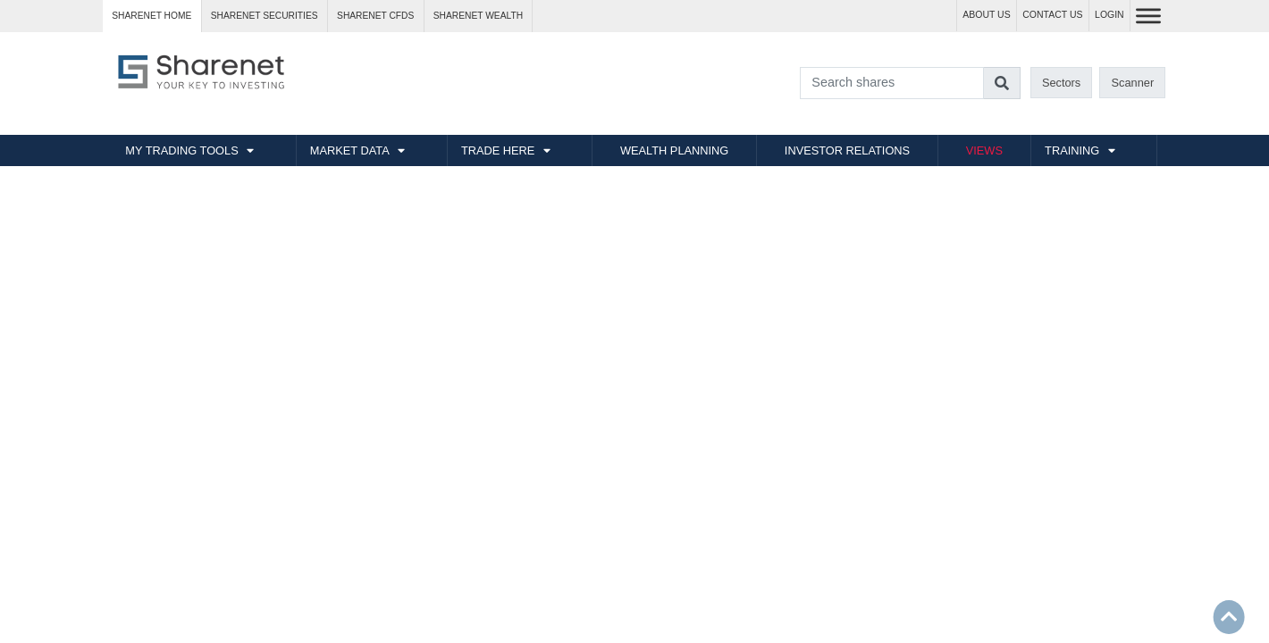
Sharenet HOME (151, 16)
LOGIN (1109, 15)
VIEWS (984, 150)
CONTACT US (1052, 15)
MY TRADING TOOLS (181, 150)
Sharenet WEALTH (478, 16)
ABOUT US (986, 15)
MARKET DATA (350, 150)
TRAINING (1072, 150)
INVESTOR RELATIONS (847, 150)
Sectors (1061, 82)
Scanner (1133, 82)
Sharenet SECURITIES (264, 16)
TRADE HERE (497, 150)
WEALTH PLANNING (674, 150)
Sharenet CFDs (375, 16)
